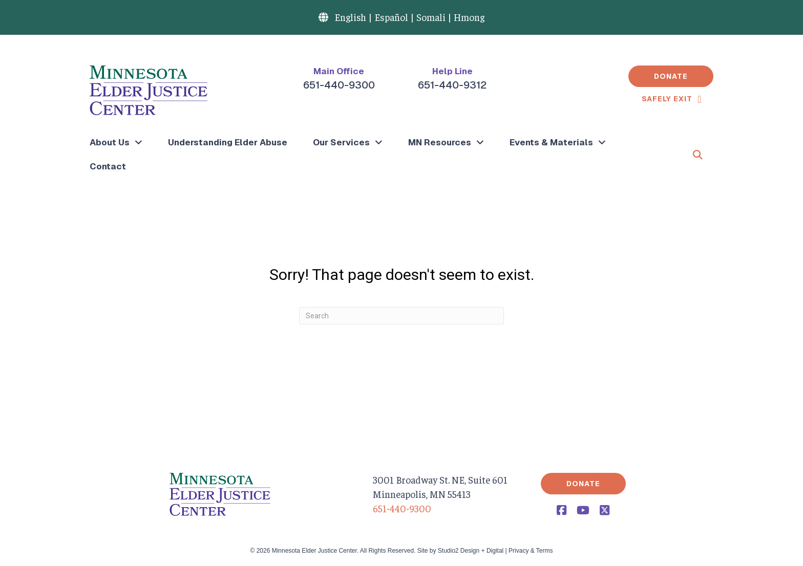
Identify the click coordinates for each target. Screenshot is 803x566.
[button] (670, 76)
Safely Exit (667, 98)
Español (391, 17)
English (350, 17)
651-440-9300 (339, 85)
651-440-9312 (452, 85)
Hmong (469, 17)
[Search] (401, 315)
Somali (431, 17)
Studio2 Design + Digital (470, 550)
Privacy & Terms (531, 550)
